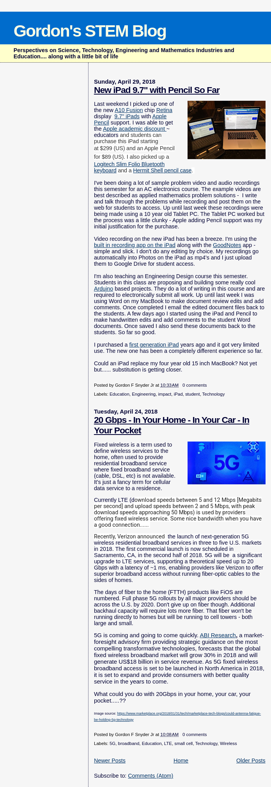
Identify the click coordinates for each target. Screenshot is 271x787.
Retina (164, 110)
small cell (183, 743)
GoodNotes (227, 245)
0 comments (194, 385)
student (192, 394)
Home (181, 760)
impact (165, 394)
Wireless (228, 743)
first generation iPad (154, 345)
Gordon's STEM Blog (90, 30)
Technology (213, 394)
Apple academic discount (134, 129)
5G (112, 743)
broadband (129, 743)
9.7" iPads (127, 116)
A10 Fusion (129, 110)
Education (119, 394)
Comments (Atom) (150, 776)
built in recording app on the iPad (134, 245)
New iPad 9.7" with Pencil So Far (157, 90)
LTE (168, 743)
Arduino (103, 289)
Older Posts (251, 760)
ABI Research (218, 635)
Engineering (144, 394)
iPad (178, 394)
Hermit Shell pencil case (162, 170)
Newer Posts (110, 760)
